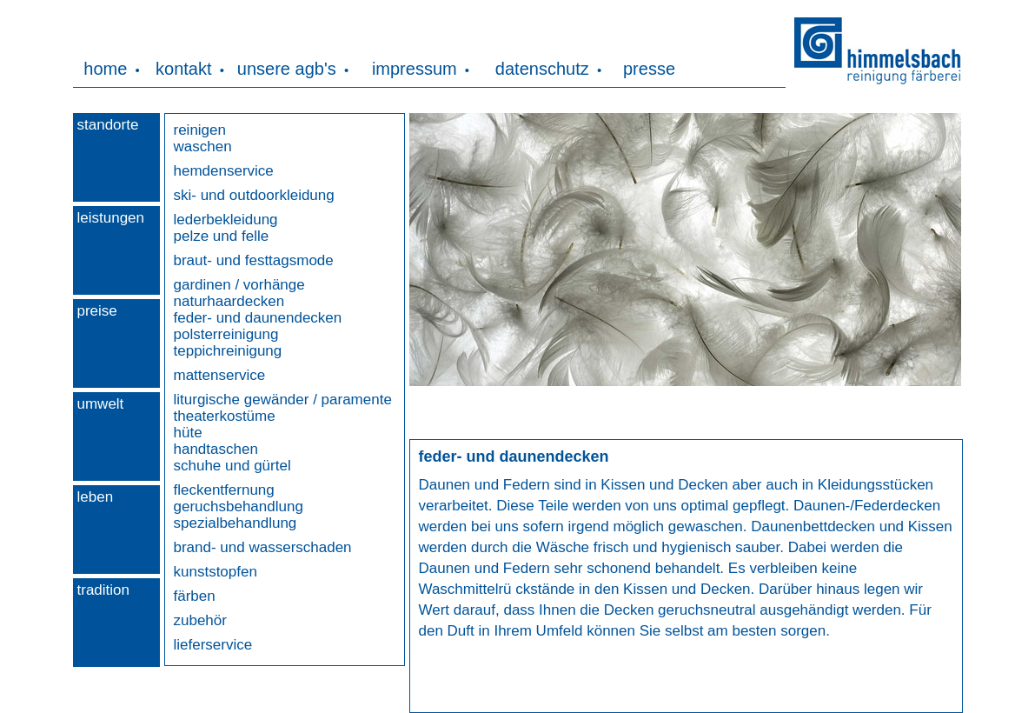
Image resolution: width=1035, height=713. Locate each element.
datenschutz (542, 68)
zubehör (200, 620)
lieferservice (213, 644)
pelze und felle (221, 236)
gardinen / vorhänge (239, 285)
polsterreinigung (226, 334)
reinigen (200, 130)
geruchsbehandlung (238, 506)
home (105, 68)
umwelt (100, 404)
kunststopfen (215, 571)
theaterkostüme (224, 416)
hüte (188, 432)
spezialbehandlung (235, 523)
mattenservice (220, 375)
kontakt (183, 68)
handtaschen (216, 449)
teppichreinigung (228, 351)
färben (195, 596)
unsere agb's (286, 68)
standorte (108, 125)
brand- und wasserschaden (263, 547)
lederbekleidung (226, 219)
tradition (103, 590)
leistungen (111, 218)
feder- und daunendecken (258, 318)
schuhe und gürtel (232, 465)
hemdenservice (224, 171)
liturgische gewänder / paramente (283, 399)
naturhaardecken (229, 301)
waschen (203, 146)
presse (649, 68)
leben (95, 497)
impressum (414, 68)
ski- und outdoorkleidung (254, 195)
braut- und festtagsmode (254, 260)
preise (97, 311)
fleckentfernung (224, 490)
